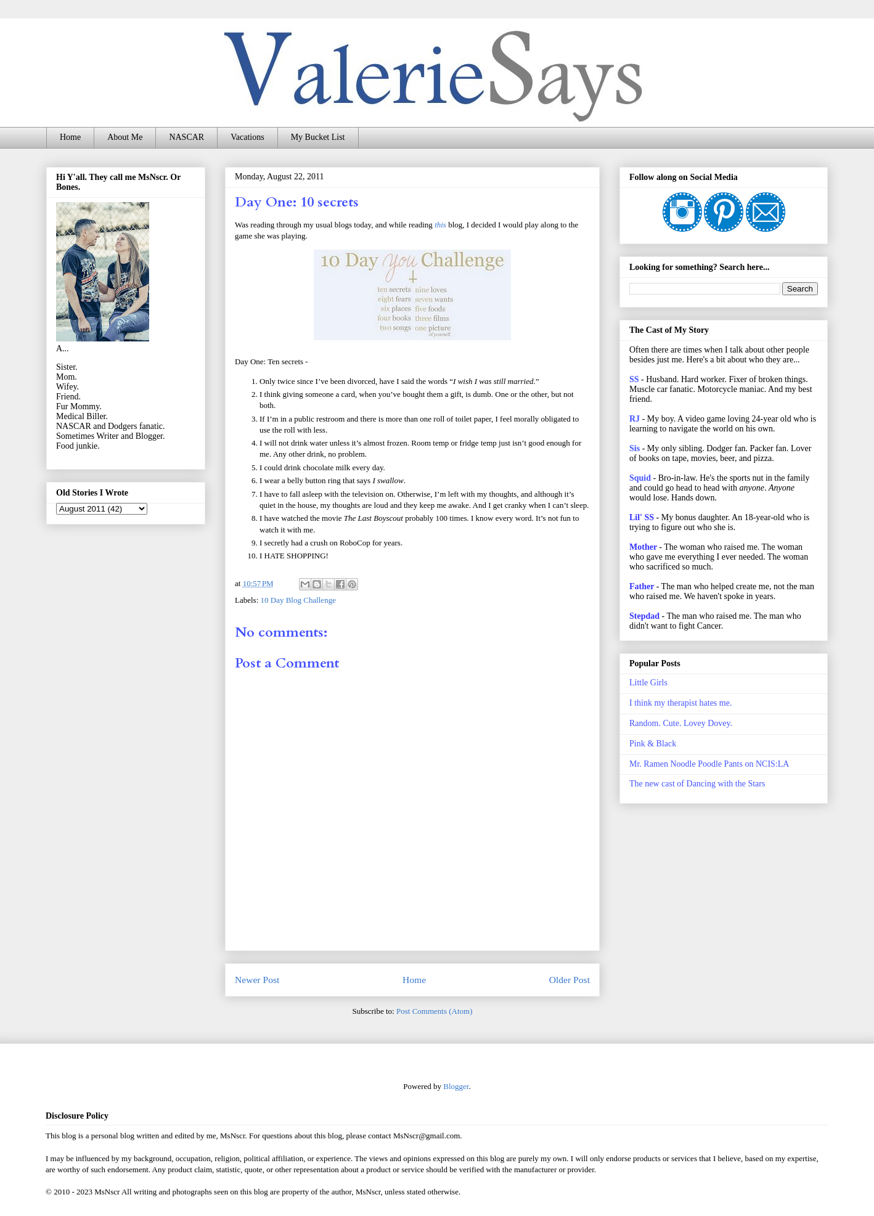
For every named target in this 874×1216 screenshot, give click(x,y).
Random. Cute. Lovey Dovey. (680, 723)
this (440, 224)
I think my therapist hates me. (680, 703)
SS (634, 379)
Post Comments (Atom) (434, 1011)
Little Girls (648, 682)
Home (70, 137)
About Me (124, 137)
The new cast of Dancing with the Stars (697, 783)
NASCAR (186, 137)
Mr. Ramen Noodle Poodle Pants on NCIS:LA (709, 764)
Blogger (455, 1086)
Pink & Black (652, 743)
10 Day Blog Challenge (298, 600)
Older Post (569, 979)
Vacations (247, 137)
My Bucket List (318, 137)
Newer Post (257, 979)
